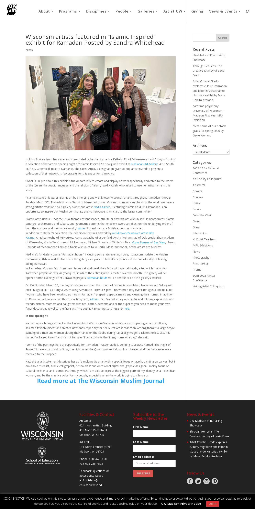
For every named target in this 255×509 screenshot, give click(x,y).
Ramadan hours (97, 278)
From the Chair (202, 215)
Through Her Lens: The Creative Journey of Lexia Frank (209, 70)
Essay (196, 203)
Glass (196, 227)
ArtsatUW (199, 185)
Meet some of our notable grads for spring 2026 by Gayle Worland (210, 130)
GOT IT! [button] (212, 503)
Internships (200, 233)
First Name (141, 427)
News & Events (222, 12)
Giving (197, 12)
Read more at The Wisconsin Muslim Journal (100, 381)
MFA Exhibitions (203, 245)
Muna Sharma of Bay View (148, 242)
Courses (198, 197)
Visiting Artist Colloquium (208, 286)
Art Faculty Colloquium (207, 179)
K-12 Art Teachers (204, 239)
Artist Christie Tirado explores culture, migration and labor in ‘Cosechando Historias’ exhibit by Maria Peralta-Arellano (210, 90)
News (29, 50)
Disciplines (96, 12)
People (122, 12)
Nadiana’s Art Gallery (144, 164)
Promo (197, 269)
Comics (197, 191)
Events (197, 209)
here (126, 308)
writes (81, 228)
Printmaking (200, 263)
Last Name (141, 442)
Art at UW (172, 12)
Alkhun (94, 299)
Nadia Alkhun (102, 207)
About (44, 12)
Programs (68, 12)
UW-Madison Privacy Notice (181, 503)
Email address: (143, 457)
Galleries (146, 12)
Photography (201, 257)
